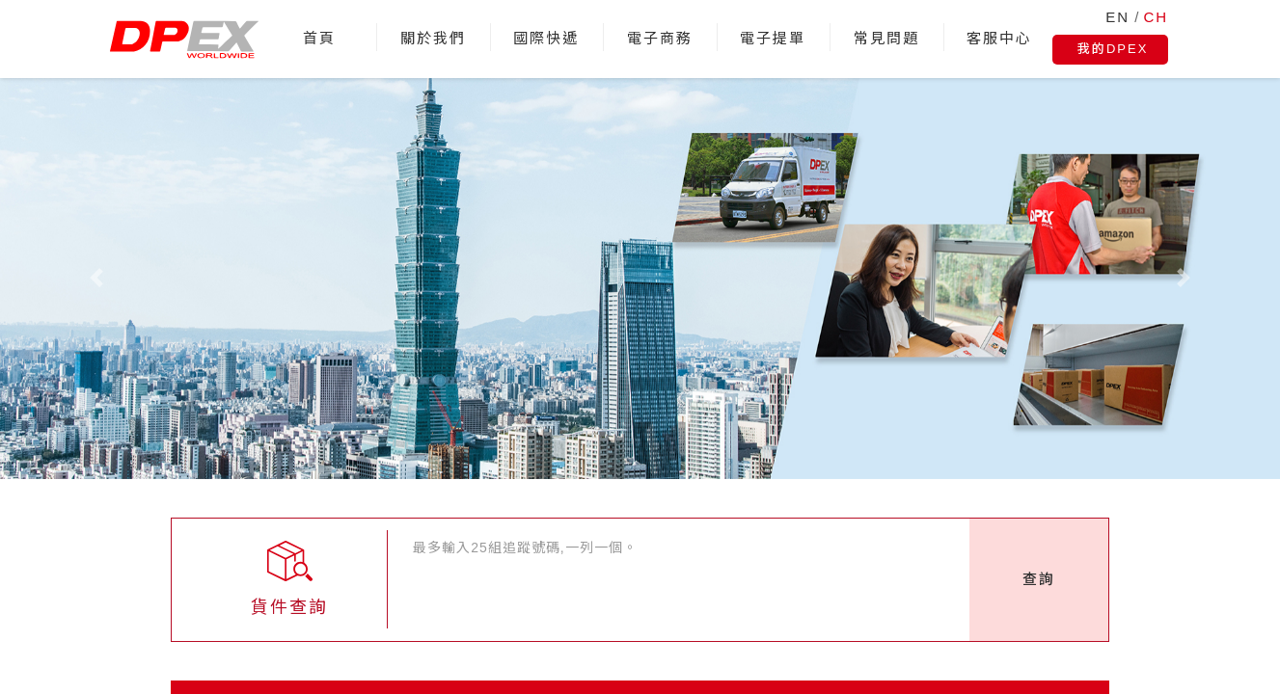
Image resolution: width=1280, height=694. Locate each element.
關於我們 (433, 38)
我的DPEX (1112, 48)
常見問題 (886, 38)
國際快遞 (546, 38)
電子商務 (660, 38)
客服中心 (999, 38)
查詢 (1038, 579)
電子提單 (772, 38)
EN (1117, 17)
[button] (96, 278)
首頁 (319, 38)
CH (1156, 17)
